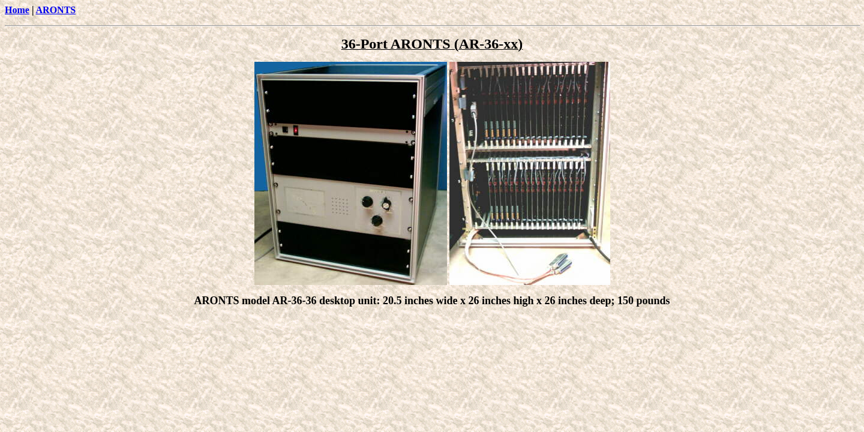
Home (17, 10)
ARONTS (56, 10)
